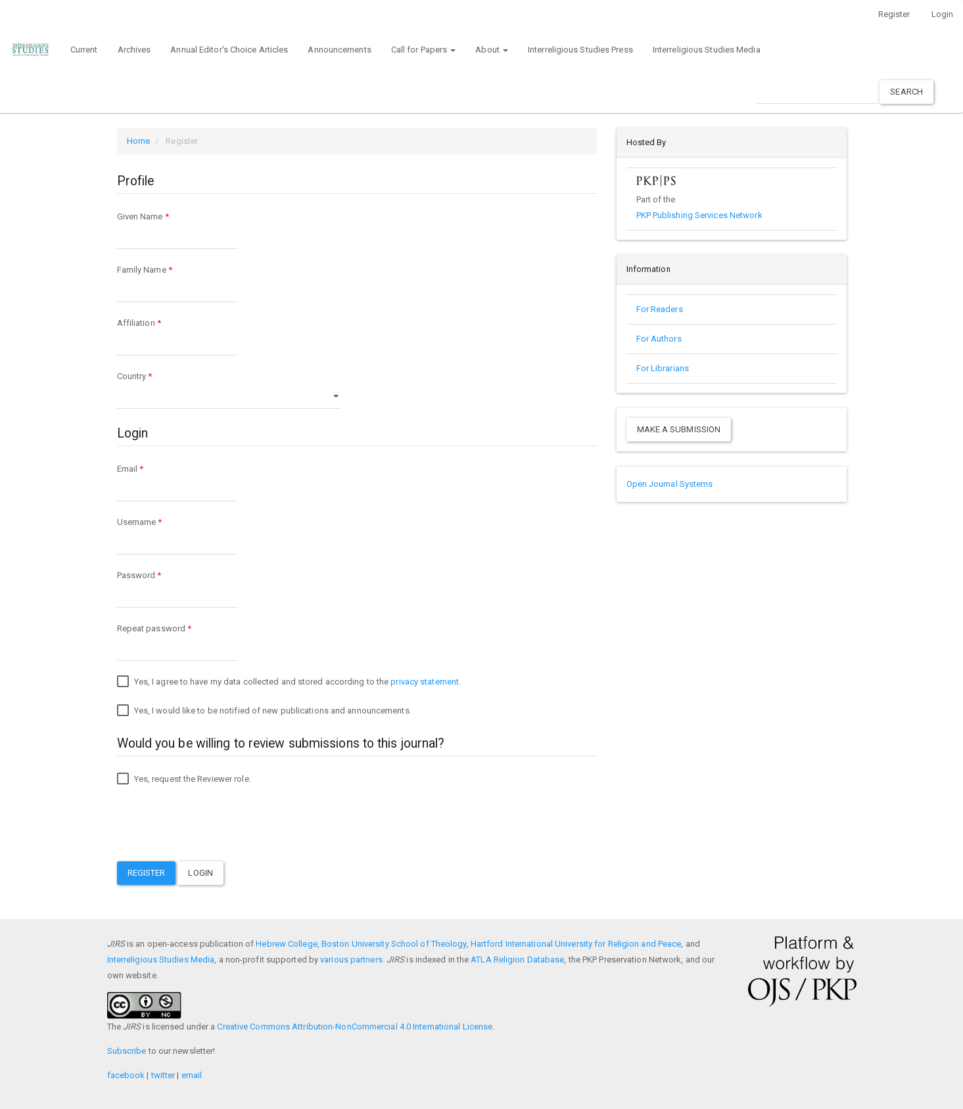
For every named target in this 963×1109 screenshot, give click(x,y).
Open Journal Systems (669, 484)
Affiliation (177, 335)
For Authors (659, 339)
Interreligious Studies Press (580, 50)
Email (177, 481)
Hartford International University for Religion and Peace (576, 944)
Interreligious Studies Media (707, 50)
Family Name (177, 282)
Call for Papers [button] (423, 50)
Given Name (177, 229)
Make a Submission (679, 429)
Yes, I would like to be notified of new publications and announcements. (264, 711)
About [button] (491, 50)
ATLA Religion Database (517, 959)
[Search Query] (817, 91)
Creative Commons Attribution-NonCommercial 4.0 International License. (355, 1026)
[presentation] (217, 825)
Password (177, 588)
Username (177, 534)
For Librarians (662, 368)
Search (906, 92)
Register (894, 14)
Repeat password (177, 641)
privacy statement (424, 682)
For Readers (659, 309)
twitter (163, 1075)
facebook (126, 1075)
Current (84, 50)
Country (229, 389)
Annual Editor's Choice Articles (229, 50)
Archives (134, 50)
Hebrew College (286, 944)
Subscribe (127, 1051)
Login (942, 14)
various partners (351, 959)
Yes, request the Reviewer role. (184, 779)
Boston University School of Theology (394, 944)
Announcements (339, 50)
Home (138, 141)
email (191, 1075)
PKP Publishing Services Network (699, 215)
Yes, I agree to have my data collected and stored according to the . (289, 682)
